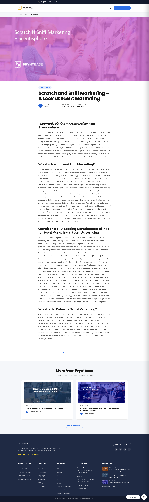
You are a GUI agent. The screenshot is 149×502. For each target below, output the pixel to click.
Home (20, 14)
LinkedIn (57, 353)
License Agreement (64, 494)
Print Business (45, 87)
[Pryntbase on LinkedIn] (124, 449)
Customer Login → (124, 2)
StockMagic (42, 486)
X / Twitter (65, 353)
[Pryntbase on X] (120, 449)
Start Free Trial (122, 8)
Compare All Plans (24, 479)
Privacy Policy (61, 490)
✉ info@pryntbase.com (61, 2)
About (92, 8)
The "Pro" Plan (23, 469)
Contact (101, 8)
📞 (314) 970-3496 (44, 2)
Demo (78, 8)
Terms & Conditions (64, 486)
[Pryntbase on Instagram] (129, 449)
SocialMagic (42, 472)
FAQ (109, 8)
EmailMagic (42, 479)
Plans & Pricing (66, 8)
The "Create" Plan (24, 476)
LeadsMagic (42, 469)
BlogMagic (41, 476)
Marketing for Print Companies (29, 455)
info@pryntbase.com (84, 488)
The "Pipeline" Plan (24, 472)
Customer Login (122, 444)
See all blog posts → (74, 425)
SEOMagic (41, 483)
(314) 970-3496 (82, 486)
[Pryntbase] (26, 8)
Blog (85, 8)
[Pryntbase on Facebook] (116, 449)
